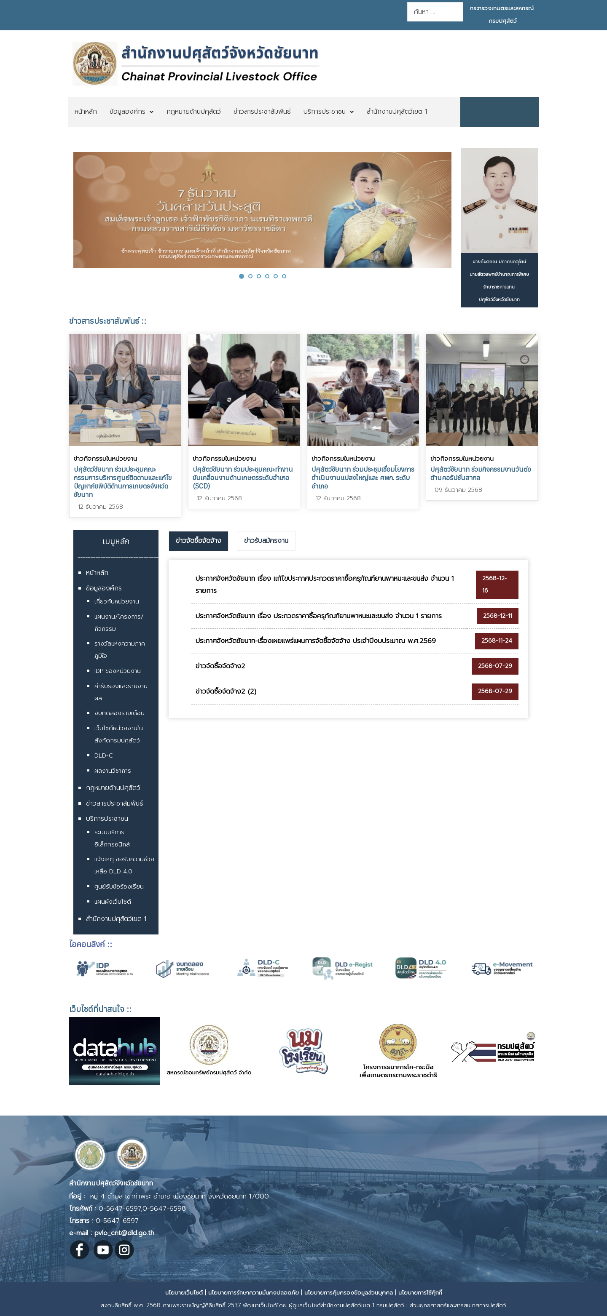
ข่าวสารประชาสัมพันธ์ (114, 803)
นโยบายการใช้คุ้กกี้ (420, 1292)
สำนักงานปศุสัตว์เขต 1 (116, 919)
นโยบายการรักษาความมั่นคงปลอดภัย (253, 1292)
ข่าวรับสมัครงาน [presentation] (266, 541)
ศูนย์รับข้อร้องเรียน (119, 886)
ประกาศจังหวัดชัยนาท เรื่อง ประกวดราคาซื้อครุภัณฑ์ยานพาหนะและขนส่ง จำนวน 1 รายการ (319, 616)
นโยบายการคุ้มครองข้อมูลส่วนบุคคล (348, 1292)
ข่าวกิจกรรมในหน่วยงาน (105, 458)
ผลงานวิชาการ (112, 770)
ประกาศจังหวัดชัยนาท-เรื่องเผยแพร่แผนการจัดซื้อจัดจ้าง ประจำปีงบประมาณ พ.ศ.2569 (316, 641)
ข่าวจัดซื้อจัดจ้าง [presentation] (198, 541)
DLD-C (103, 755)
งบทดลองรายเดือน (119, 713)
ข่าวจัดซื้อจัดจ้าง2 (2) (226, 691)
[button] (241, 276)
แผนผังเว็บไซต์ (112, 901)
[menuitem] (85, 112)
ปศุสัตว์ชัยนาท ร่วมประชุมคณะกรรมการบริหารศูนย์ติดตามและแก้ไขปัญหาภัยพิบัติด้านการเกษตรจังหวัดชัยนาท (123, 482)
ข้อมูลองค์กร (104, 588)
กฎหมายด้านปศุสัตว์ (113, 788)
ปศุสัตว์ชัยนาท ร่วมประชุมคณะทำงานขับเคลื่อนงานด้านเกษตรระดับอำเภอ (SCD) (243, 477)
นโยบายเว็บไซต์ (184, 1292)
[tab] (198, 541)
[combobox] (435, 11)
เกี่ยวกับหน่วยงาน (116, 601)
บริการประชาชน (107, 819)
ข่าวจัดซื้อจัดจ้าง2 (220, 666)
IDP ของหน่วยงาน (117, 671)
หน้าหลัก (97, 573)
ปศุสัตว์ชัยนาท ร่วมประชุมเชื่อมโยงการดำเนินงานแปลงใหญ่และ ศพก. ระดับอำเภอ (363, 477)
